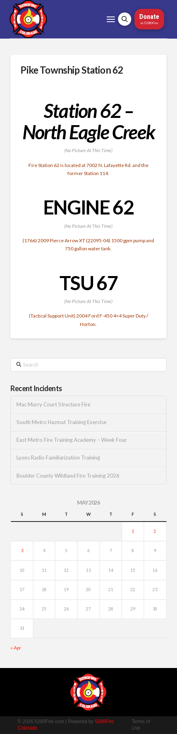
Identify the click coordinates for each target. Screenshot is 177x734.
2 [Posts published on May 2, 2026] (155, 531)
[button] (111, 19)
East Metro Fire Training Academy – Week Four (71, 440)
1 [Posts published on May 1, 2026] (133, 531)
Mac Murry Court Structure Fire (53, 405)
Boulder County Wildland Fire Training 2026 (68, 476)
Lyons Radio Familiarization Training (58, 458)
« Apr (15, 648)
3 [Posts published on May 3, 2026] (22, 550)
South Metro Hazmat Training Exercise (61, 422)
